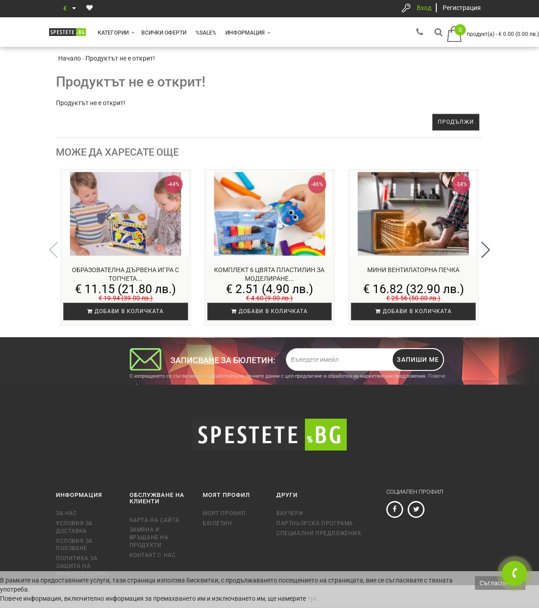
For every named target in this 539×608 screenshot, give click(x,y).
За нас (66, 513)
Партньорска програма (314, 523)
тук (312, 598)
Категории (116, 33)
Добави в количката (125, 311)
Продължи (456, 122)
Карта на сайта (155, 520)
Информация (248, 33)
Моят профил (224, 513)
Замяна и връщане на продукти (149, 537)
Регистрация (462, 7)
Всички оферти (163, 33)
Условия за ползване (74, 545)
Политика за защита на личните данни (81, 566)
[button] (485, 250)
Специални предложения (318, 533)
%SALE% (205, 33)
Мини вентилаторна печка (413, 270)
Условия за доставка (74, 527)
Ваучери (289, 513)
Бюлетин (217, 523)
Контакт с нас (153, 555)
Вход (424, 7)
